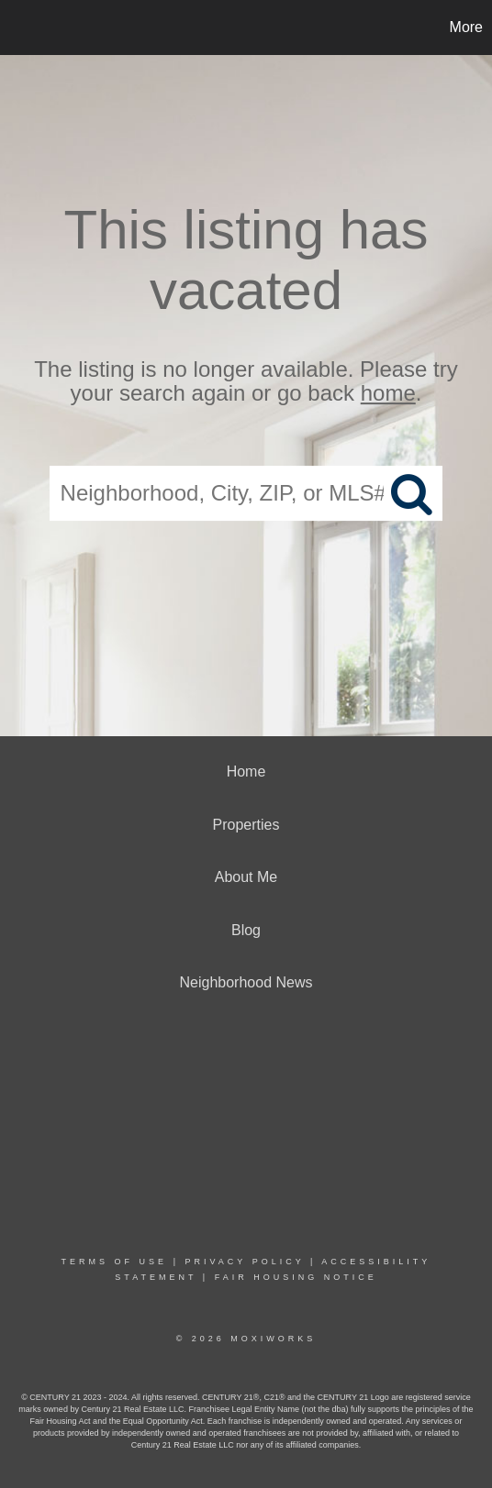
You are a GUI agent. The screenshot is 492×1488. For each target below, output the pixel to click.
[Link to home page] (16, 27)
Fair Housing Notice (296, 1277)
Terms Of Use (115, 1261)
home (388, 393)
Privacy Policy (244, 1261)
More (466, 27)
